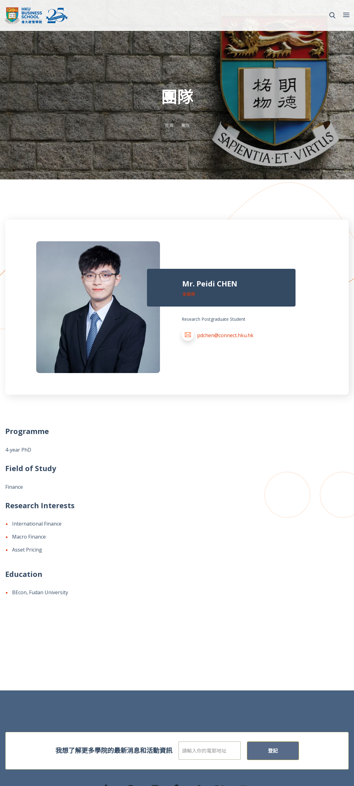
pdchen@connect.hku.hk (225, 335)
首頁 (169, 125)
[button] (332, 15)
